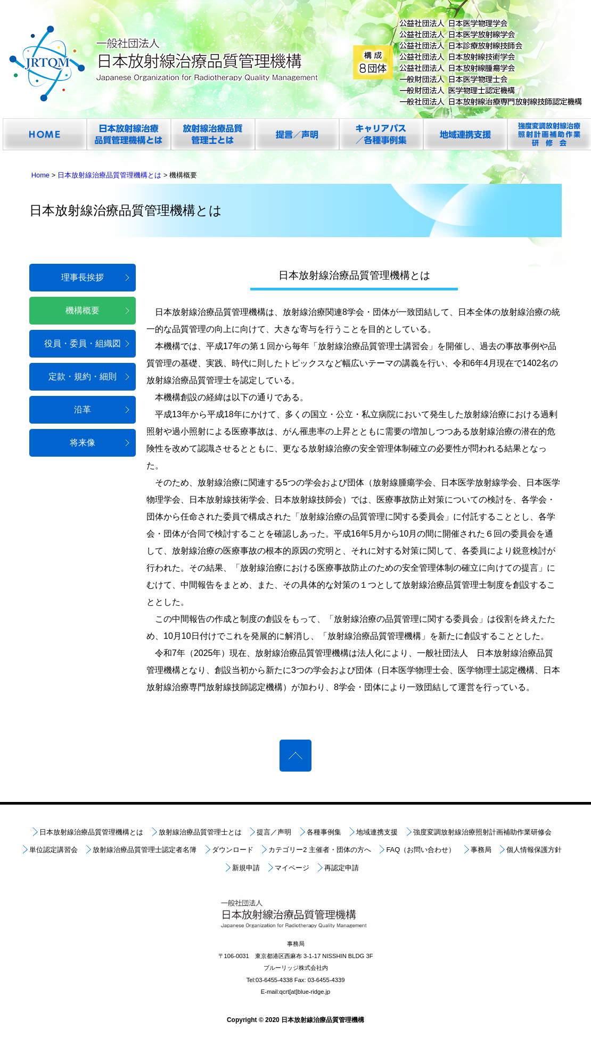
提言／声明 (274, 832)
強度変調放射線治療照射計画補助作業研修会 (482, 832)
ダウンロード (232, 850)
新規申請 (246, 868)
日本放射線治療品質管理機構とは (109, 175)
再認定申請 (341, 868)
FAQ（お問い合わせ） (420, 850)
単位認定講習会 (53, 850)
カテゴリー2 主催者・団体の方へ (319, 850)
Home (40, 175)
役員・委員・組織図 (82, 343)
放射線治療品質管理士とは (200, 832)
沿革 (82, 409)
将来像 (82, 442)
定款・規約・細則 (82, 376)
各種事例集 (324, 832)
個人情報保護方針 (534, 850)
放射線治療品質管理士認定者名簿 (144, 850)
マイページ (292, 868)
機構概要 (82, 310)
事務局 (481, 850)
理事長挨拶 (82, 277)
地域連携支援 (377, 832)
